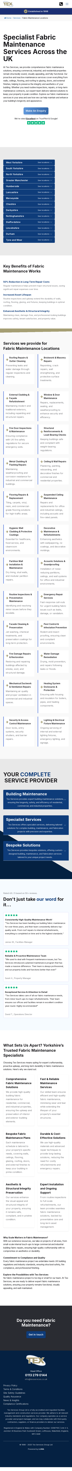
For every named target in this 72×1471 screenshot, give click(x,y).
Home (7, 18)
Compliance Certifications (15, 1407)
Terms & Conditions (12, 1393)
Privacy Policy (10, 1389)
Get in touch (36, 1338)
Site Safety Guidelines (14, 1396)
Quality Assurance (12, 1400)
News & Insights (11, 1404)
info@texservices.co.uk (36, 1383)
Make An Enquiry (36, 111)
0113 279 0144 (36, 1379)
